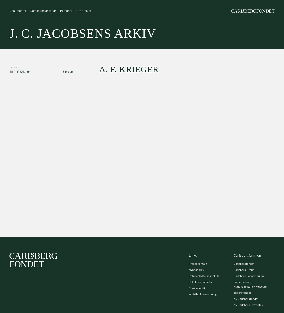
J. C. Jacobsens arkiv (82, 33)
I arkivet (15, 67)
